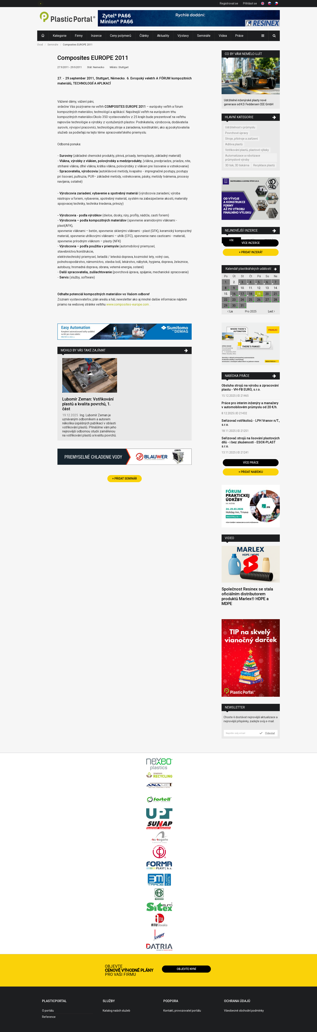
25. (251, 299)
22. (226, 299)
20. (267, 293)
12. (259, 288)
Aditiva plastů (234, 144)
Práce (239, 36)
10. (242, 288)
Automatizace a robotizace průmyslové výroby (242, 157)
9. (234, 288)
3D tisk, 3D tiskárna (237, 165)
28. (276, 299)
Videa (223, 36)
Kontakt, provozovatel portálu (182, 1010)
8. (226, 288)
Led (271, 311)
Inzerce (96, 36)
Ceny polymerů (120, 36)
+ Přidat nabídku (251, 471)
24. (242, 299)
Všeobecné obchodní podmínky (244, 1010)
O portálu (48, 1010)
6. (267, 282)
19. (259, 293)
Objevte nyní (186, 969)
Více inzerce (251, 243)
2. (234, 282)
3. (242, 282)
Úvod (40, 44)
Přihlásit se (250, 3)
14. (276, 288)
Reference (49, 1016)
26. (259, 299)
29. (226, 305)
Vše (231, 240)
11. (251, 288)
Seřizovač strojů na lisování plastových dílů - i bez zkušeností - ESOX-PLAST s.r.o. (251, 442)
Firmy (79, 36)
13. (267, 288)
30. (234, 305)
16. (234, 293)
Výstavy (183, 36)
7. (276, 282)
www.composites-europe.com (127, 304)
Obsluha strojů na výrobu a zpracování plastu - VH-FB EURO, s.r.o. (250, 387)
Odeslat (267, 733)
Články (144, 36)
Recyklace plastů (264, 165)
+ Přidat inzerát (251, 252)
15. (226, 293)
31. (242, 305)
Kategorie (60, 36)
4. (251, 282)
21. (276, 293)
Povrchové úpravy (236, 133)
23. (234, 299)
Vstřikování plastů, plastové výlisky (247, 150)
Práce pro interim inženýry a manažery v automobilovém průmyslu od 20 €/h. (250, 405)
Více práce (251, 462)
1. (226, 282)
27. (267, 299)
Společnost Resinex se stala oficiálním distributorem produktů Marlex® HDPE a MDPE (247, 596)
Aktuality (163, 36)
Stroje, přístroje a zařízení (241, 138)
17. (242, 293)
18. (251, 293)
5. (259, 282)
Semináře (203, 36)
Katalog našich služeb (116, 1010)
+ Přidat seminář (124, 478)
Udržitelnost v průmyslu (240, 127)
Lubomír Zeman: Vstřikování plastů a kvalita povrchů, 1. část (88, 404)
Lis (230, 311)
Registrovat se (229, 3)
